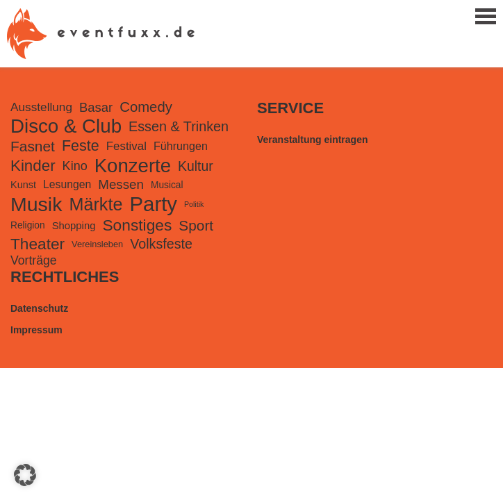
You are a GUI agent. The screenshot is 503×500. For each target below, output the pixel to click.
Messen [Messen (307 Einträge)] (121, 184)
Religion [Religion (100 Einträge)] (27, 225)
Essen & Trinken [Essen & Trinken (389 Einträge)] (179, 126)
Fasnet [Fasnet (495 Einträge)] (32, 146)
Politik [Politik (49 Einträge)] (194, 204)
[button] (25, 475)
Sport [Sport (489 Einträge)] (196, 225)
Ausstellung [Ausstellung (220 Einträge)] (41, 107)
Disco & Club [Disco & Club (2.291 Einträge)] (66, 126)
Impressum (36, 329)
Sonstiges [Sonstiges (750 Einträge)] (137, 225)
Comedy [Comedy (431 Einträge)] (145, 107)
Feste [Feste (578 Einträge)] (80, 146)
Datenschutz (39, 308)
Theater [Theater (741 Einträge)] (37, 244)
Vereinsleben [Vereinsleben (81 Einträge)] (97, 244)
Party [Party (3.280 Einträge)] (153, 203)
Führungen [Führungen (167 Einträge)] (181, 146)
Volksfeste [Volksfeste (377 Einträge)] (161, 243)
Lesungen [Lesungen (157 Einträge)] (67, 184)
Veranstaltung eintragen (312, 139)
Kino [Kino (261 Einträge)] (75, 166)
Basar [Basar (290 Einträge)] (96, 107)
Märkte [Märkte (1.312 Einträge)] (95, 204)
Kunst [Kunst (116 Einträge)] (23, 184)
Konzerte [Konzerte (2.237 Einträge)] (132, 165)
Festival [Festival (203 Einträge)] (126, 146)
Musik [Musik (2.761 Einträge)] (36, 204)
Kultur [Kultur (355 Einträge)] (195, 166)
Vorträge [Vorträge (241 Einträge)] (33, 260)
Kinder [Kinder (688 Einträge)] (33, 165)
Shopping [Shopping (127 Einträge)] (74, 225)
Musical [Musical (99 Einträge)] (167, 185)
